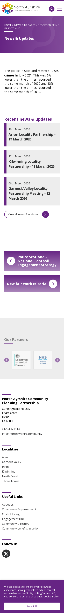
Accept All (32, 606)
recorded (43, 71)
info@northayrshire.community (22, 434)
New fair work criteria (32, 284)
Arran (5, 457)
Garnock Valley (11, 462)
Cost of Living (11, 514)
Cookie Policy (51, 596)
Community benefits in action (20, 528)
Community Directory (15, 524)
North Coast (10, 476)
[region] (32, 596)
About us (8, 504)
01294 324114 (11, 429)
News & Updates (24, 25)
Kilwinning (8, 471)
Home (7, 25)
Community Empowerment (19, 509)
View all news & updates (28, 214)
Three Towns (10, 481)
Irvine (5, 467)
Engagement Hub (13, 519)
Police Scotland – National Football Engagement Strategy (31, 261)
